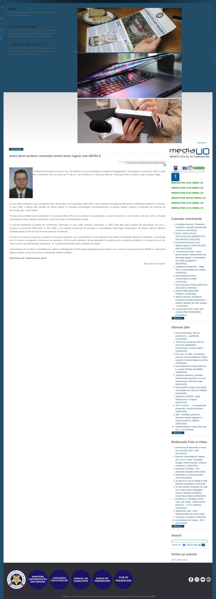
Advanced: (178, 545)
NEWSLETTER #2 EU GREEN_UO (187, 203)
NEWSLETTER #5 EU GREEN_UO (187, 188)
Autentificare (202, 143)
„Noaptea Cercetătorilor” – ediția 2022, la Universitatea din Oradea (190, 270)
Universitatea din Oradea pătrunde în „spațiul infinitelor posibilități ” (190, 369)
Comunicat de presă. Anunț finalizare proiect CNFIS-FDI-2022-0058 (190, 245)
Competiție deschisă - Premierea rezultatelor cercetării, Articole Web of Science (190, 227)
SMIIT (153, 596)
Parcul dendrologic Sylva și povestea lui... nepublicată (187, 336)
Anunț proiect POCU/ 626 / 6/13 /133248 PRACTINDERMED (189, 312)
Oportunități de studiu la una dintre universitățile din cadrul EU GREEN (191, 390)
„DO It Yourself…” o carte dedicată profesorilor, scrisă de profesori (190, 408)
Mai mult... (178, 318)
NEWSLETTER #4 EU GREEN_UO (187, 193)
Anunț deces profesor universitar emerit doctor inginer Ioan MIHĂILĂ (55, 156)
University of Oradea (190, 517)
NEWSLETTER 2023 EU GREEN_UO (188, 198)
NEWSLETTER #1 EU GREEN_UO (187, 208)
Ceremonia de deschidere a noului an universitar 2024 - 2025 (190, 450)
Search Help (193, 545)
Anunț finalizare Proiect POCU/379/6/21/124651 (186, 279)
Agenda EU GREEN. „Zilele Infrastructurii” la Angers (187, 399)
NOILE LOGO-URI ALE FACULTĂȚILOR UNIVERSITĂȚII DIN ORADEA (190, 236)
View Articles (16, 149)
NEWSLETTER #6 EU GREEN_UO (187, 183)
